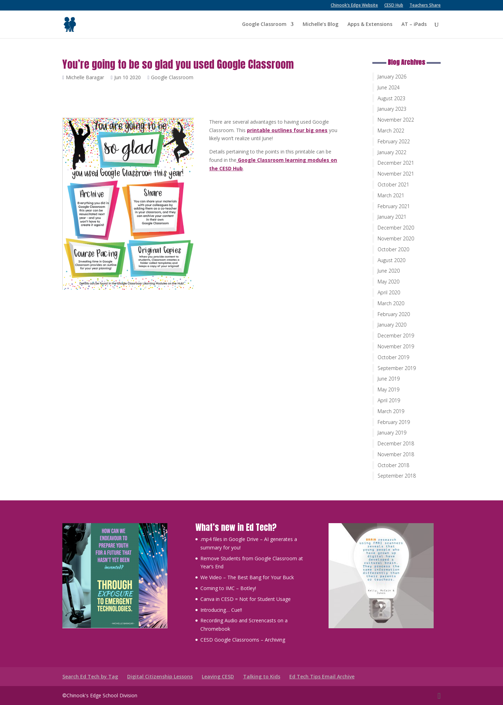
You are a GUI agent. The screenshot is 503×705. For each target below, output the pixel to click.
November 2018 (396, 454)
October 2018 (393, 465)
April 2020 (389, 292)
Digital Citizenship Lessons (160, 676)
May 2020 (388, 281)
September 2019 (397, 368)
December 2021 (396, 162)
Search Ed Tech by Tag (90, 676)
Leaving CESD (218, 676)
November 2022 (396, 119)
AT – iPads (414, 25)
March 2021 (391, 195)
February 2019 (394, 422)
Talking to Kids (261, 676)
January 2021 (392, 216)
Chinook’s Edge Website (354, 5)
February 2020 (394, 314)
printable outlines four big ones (287, 130)
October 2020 (393, 249)
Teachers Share (425, 5)
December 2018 (396, 443)
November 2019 (396, 346)
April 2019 (389, 400)
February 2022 (394, 141)
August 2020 (391, 260)
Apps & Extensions (369, 25)
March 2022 (391, 130)
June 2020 (389, 270)
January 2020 (392, 324)
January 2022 (392, 152)
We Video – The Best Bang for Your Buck (247, 577)
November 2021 (396, 173)
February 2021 (394, 206)
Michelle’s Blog (320, 25)
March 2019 (391, 411)
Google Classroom (264, 25)
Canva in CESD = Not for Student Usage (245, 599)
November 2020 (396, 238)
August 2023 (391, 98)
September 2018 (397, 475)
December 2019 (396, 335)
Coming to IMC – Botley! (228, 588)
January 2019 (392, 432)
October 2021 (393, 184)
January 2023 (392, 108)
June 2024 (389, 87)
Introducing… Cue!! (221, 610)
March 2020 (391, 303)
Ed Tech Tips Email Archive (321, 676)
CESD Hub (393, 5)
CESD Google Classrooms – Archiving (242, 639)
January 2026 (392, 76)
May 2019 (388, 389)
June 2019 (389, 378)
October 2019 (393, 357)
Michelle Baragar (86, 77)
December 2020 (396, 227)
